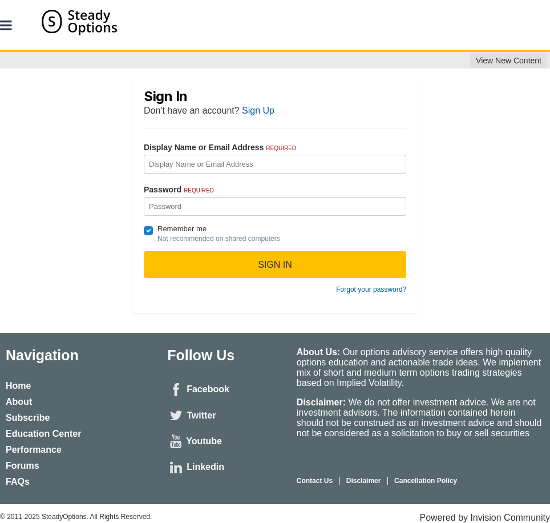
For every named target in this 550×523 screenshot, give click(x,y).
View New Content (508, 60)
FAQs (18, 481)
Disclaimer (363, 481)
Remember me (182, 228)
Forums (22, 465)
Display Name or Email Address (220, 147)
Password (179, 189)
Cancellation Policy (425, 481)
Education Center (43, 433)
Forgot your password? (371, 289)
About (19, 402)
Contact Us (315, 481)
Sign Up (258, 110)
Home (18, 386)
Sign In (275, 264)
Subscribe (28, 418)
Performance (34, 449)
